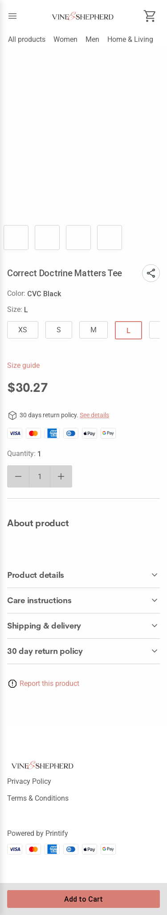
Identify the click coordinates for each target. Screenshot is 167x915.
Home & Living (130, 39)
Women (65, 39)
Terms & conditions (38, 798)
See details (94, 415)
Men (92, 39)
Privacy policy (29, 781)
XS (22, 330)
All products (26, 39)
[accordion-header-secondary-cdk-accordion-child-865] (83, 651)
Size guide (23, 365)
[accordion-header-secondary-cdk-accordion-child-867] (83, 600)
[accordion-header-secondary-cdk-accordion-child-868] (83, 625)
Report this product (49, 683)
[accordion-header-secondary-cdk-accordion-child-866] (83, 575)
